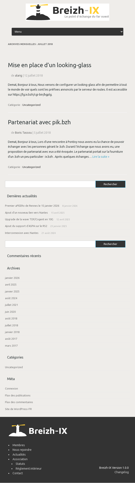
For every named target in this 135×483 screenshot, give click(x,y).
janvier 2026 (12, 277)
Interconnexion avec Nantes (21, 232)
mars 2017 (11, 345)
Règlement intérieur (29, 468)
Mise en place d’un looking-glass (49, 65)
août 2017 (11, 338)
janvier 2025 (12, 291)
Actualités (19, 454)
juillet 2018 (11, 325)
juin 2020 (10, 311)
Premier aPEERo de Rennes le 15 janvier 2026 (32, 205)
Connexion (11, 388)
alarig (18, 75)
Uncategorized (31, 104)
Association (20, 459)
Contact (18, 473)
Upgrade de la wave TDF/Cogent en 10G (29, 219)
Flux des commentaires (19, 402)
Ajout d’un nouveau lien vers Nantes (26, 212)
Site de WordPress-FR (18, 408)
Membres (19, 445)
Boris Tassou (23, 132)
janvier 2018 (12, 332)
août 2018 (11, 318)
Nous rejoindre (22, 449)
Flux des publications (18, 395)
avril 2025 (11, 284)
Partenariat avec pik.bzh (39, 122)
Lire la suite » (100, 156)
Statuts (20, 463)
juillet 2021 (11, 304)
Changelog (122, 472)
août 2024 (11, 298)
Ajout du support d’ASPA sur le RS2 (26, 225)
